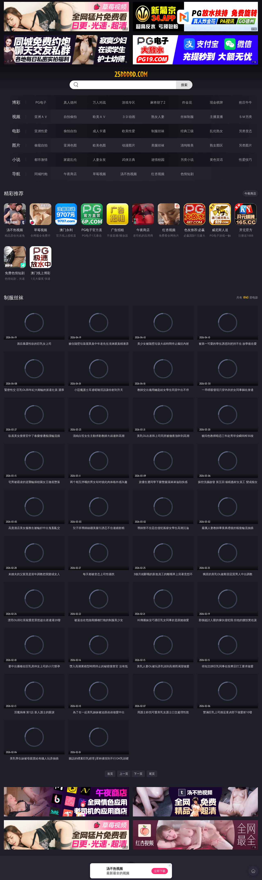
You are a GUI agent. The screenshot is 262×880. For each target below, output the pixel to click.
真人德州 (70, 102)
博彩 (16, 102)
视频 (16, 116)
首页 (110, 774)
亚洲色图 (70, 145)
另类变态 (245, 131)
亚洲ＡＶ (40, 116)
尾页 (152, 774)
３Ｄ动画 (128, 116)
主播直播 (216, 116)
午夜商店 (70, 174)
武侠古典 (128, 159)
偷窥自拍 (40, 145)
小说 (16, 159)
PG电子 (40, 102)
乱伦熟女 (216, 131)
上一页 (124, 774)
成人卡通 (99, 131)
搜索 (184, 85)
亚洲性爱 (40, 131)
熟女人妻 (157, 116)
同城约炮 (40, 174)
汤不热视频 (128, 174)
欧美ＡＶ (99, 116)
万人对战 (99, 102)
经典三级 (187, 131)
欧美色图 (99, 145)
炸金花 (187, 102)
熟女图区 (216, 145)
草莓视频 (99, 174)
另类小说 (187, 159)
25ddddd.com (131, 74)
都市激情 (40, 159)
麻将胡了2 (157, 102)
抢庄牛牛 (245, 102)
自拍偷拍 (70, 116)
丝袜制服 (187, 116)
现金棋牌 (216, 102)
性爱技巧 (245, 159)
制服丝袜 (157, 131)
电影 (16, 131)
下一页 (138, 774)
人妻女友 (99, 159)
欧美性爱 (128, 131)
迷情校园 (157, 159)
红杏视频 (157, 174)
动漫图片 (128, 145)
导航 (16, 174)
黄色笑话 (216, 159)
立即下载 (159, 871)
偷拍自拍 (70, 131)
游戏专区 (128, 102)
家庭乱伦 (70, 159)
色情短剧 (187, 174)
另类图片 (245, 145)
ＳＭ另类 (245, 116)
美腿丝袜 (157, 145)
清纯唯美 (187, 145)
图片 (16, 145)
